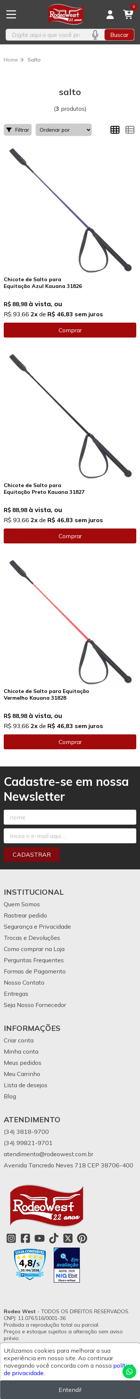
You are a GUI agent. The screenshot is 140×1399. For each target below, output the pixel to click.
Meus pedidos (22, 1062)
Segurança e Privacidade (37, 926)
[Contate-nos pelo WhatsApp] (129, 1371)
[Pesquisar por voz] (95, 34)
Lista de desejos (25, 1085)
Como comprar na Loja (34, 949)
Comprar (70, 330)
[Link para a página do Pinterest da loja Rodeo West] (82, 1238)
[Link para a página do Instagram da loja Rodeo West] (11, 1238)
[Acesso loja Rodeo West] (110, 14)
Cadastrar (32, 854)
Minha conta (21, 1051)
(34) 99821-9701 (28, 1143)
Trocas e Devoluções (32, 937)
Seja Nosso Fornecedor (35, 1005)
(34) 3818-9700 (26, 1131)
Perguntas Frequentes (34, 960)
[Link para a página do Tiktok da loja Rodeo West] (54, 1238)
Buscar (119, 34)
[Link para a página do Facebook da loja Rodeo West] (25, 1238)
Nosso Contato (24, 982)
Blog (10, 1096)
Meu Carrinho (22, 1074)
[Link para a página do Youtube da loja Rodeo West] (39, 1238)
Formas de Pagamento (35, 971)
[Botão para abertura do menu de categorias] (11, 14)
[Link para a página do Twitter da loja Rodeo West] (68, 1238)
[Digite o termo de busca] (45, 34)
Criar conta (19, 1040)
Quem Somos (22, 904)
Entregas (16, 993)
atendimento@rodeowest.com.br (48, 1154)
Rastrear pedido (25, 915)
